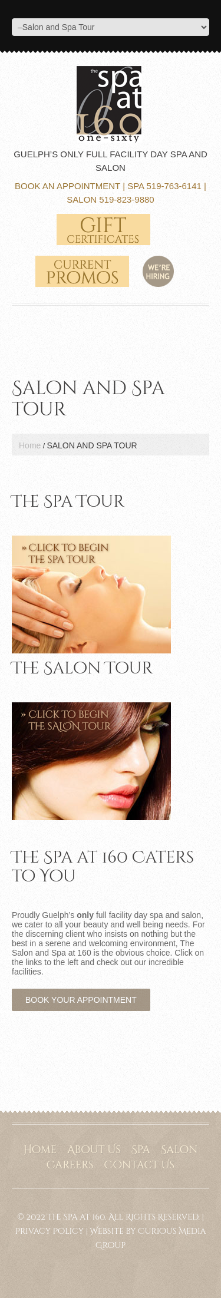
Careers (70, 1165)
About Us (94, 1149)
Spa (140, 1149)
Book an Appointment (67, 186)
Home (30, 445)
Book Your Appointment (81, 1000)
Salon (178, 1149)
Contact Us (139, 1165)
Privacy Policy (49, 1231)
